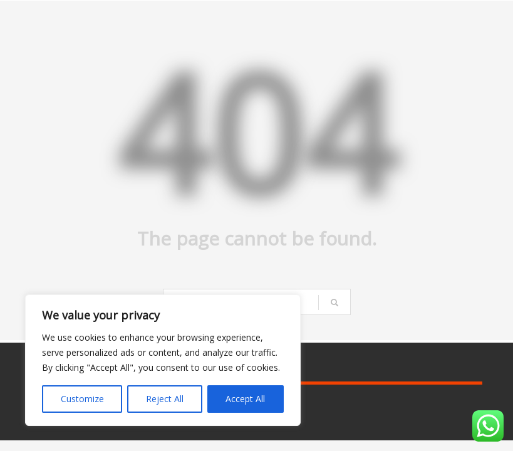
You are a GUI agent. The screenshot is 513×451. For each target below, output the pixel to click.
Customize (82, 399)
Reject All (165, 399)
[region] (163, 360)
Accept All (245, 399)
